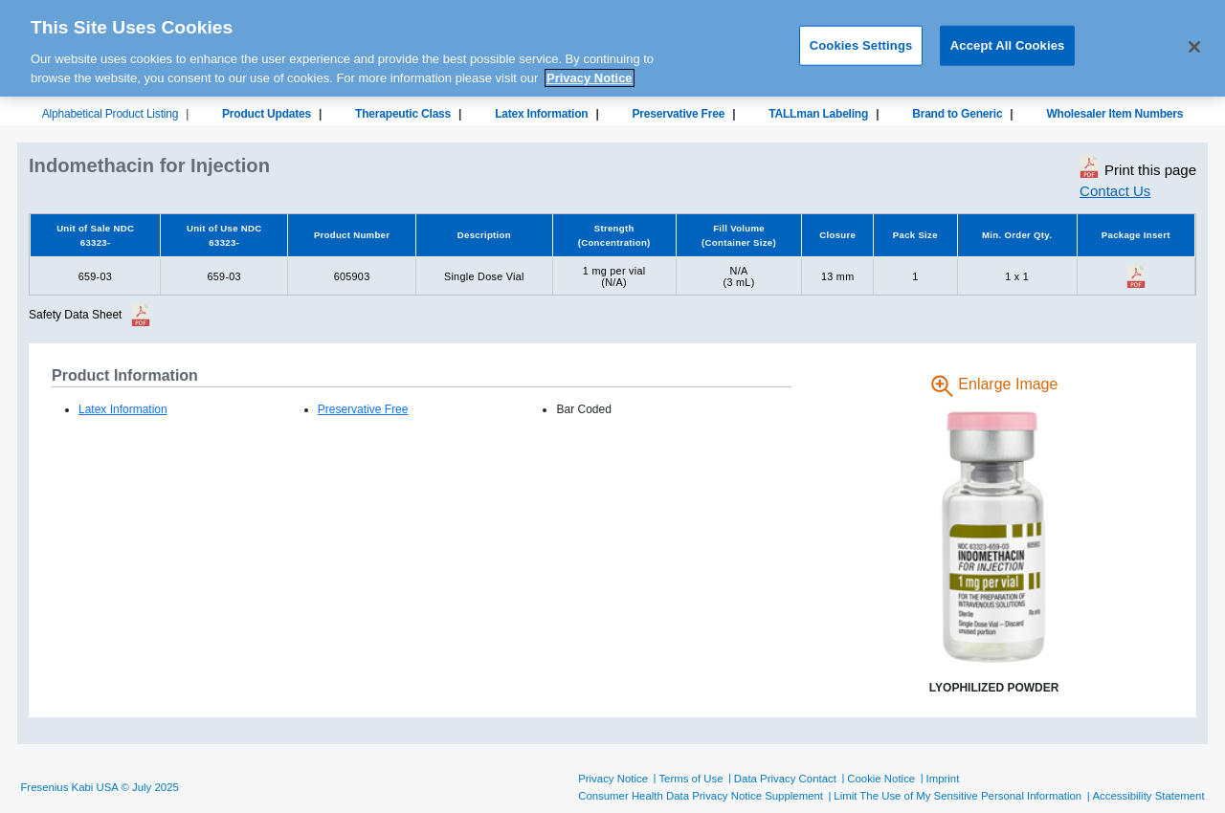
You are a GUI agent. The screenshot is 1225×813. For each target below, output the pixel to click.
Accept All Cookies (1007, 39)
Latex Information (541, 114)
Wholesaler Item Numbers (1114, 114)
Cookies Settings (861, 39)
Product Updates (266, 114)
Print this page (1138, 166)
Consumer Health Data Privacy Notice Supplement (700, 796)
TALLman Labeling (818, 114)
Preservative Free (678, 114)
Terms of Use (690, 778)
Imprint (943, 778)
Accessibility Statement (1148, 796)
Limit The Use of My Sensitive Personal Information (957, 796)
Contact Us (1115, 191)
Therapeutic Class (403, 114)
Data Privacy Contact (785, 778)
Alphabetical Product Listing (110, 114)
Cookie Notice (881, 778)
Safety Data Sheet (75, 314)
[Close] (1194, 41)
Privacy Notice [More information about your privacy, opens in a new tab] (589, 71)
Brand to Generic (957, 114)
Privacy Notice (613, 778)
